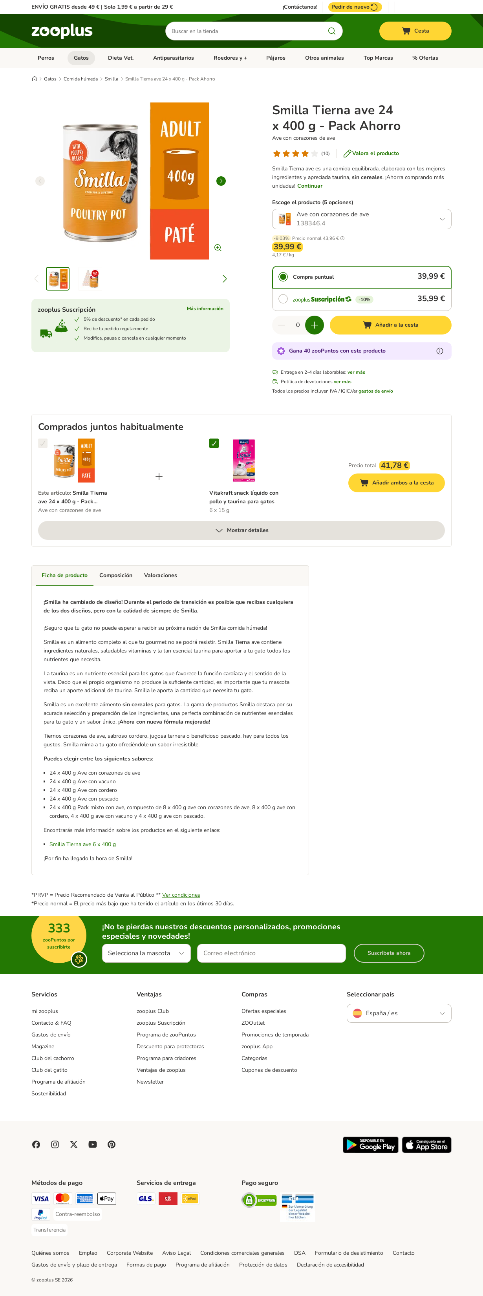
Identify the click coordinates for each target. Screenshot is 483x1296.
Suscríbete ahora (389, 953)
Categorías (254, 1058)
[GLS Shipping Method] (146, 1200)
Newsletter (150, 1082)
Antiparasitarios (173, 58)
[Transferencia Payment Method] (49, 1230)
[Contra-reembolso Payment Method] (77, 1214)
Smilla (111, 79)
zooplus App (257, 1046)
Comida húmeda (81, 79)
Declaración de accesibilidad (330, 1265)
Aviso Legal (176, 1253)
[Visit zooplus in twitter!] (74, 1144)
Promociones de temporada (275, 1034)
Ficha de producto (65, 575)
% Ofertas (425, 58)
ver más (356, 372)
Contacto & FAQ (51, 1023)
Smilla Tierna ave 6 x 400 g (82, 844)
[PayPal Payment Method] (40, 1215)
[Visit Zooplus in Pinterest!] (111, 1144)
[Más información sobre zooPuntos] (440, 351)
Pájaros (275, 58)
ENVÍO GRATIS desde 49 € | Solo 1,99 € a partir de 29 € (102, 7)
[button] (342, 238)
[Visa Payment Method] (40, 1200)
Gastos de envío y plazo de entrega (74, 1265)
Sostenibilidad (48, 1093)
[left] (40, 181)
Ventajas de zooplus (161, 1070)
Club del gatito (49, 1070)
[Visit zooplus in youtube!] (92, 1144)
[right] (221, 181)
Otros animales (324, 58)
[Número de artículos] (298, 325)
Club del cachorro (52, 1058)
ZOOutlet (253, 1023)
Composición (115, 575)
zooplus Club (153, 1011)
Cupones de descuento (269, 1070)
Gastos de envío (51, 1034)
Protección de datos (263, 1265)
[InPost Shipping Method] (190, 1200)
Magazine (42, 1046)
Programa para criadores (166, 1058)
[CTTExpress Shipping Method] (168, 1200)
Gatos (81, 58)
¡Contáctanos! (300, 7)
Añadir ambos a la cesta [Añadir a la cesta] (402, 484)
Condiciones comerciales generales (242, 1253)
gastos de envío (376, 391)
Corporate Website (130, 1253)
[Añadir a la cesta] (391, 325)
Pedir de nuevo (355, 7)
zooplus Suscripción (161, 1023)
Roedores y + (230, 58)
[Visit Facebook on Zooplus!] (36, 1144)
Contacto (404, 1253)
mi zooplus (44, 1011)
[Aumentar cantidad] (314, 325)
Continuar (309, 186)
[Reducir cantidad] (281, 325)
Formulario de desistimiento (349, 1253)
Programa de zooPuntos (166, 1034)
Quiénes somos (50, 1253)
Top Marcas (378, 58)
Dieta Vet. (121, 58)
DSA (300, 1253)
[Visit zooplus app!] (371, 1151)
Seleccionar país (370, 994)
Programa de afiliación (58, 1082)
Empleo (88, 1253)
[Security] (259, 1201)
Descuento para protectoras (170, 1046)
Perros (46, 58)
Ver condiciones (181, 895)
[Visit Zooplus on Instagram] (55, 1144)
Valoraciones (160, 575)
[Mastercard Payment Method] (62, 1200)
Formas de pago (146, 1265)
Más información (205, 308)
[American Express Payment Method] (84, 1200)
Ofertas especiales (264, 1011)
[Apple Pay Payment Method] (106, 1200)
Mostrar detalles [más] (241, 530)
